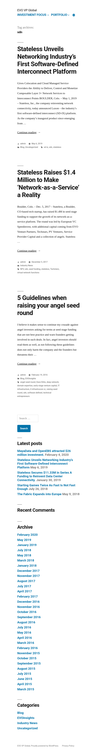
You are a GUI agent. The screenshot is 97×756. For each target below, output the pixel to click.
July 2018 (24, 550)
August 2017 (26, 581)
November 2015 (28, 653)
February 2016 (27, 648)
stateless (57, 147)
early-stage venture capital (45, 385)
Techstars (54, 269)
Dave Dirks (41, 382)
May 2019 (24, 540)
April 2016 (24, 638)
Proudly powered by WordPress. (45, 746)
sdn (50, 147)
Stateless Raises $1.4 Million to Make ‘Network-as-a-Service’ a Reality (48, 184)
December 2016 (28, 601)
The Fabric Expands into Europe (39, 494)
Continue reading (29, 132)
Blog (22, 147)
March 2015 (25, 689)
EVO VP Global (27, 10)
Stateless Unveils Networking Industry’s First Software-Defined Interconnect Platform (47, 60)
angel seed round (27, 382)
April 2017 (24, 591)
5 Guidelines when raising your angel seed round (48, 305)
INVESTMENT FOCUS (31, 15)
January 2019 (27, 545)
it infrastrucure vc (38, 389)
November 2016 (28, 607)
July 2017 (24, 586)
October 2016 (26, 612)
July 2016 (24, 627)
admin (23, 143)
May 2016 (24, 632)
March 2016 (25, 643)
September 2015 (29, 663)
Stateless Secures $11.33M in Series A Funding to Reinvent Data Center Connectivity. (44, 476)
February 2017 (27, 596)
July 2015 (24, 674)
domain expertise (25, 385)
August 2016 (26, 622)
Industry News (26, 265)
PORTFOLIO (59, 15)
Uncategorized (31, 147)
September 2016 (29, 617)
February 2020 (27, 535)
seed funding (34, 269)
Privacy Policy (68, 746)
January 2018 (27, 565)
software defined (35, 392)
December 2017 (28, 571)
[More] (73, 15)
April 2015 (24, 684)
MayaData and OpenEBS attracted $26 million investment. (44, 453)
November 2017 (28, 576)
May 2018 (24, 555)
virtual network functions (28, 272)
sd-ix (46, 147)
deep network (53, 382)
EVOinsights (30, 378)
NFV (22, 269)
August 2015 (26, 668)
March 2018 (25, 560)
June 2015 (24, 679)
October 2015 (26, 658)
